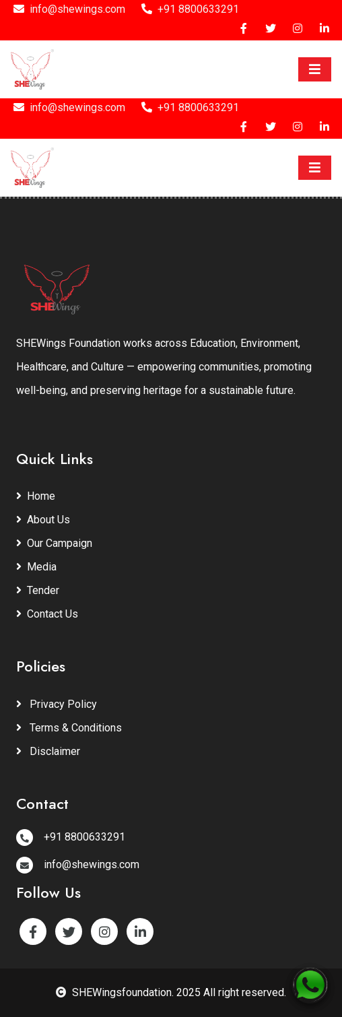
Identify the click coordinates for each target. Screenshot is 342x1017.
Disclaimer (48, 751)
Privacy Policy (56, 704)
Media (36, 566)
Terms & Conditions (69, 727)
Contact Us (47, 614)
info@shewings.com (69, 9)
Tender (37, 590)
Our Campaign (54, 543)
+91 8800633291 (190, 9)
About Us (43, 519)
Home (35, 496)
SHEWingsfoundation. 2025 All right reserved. (171, 992)
